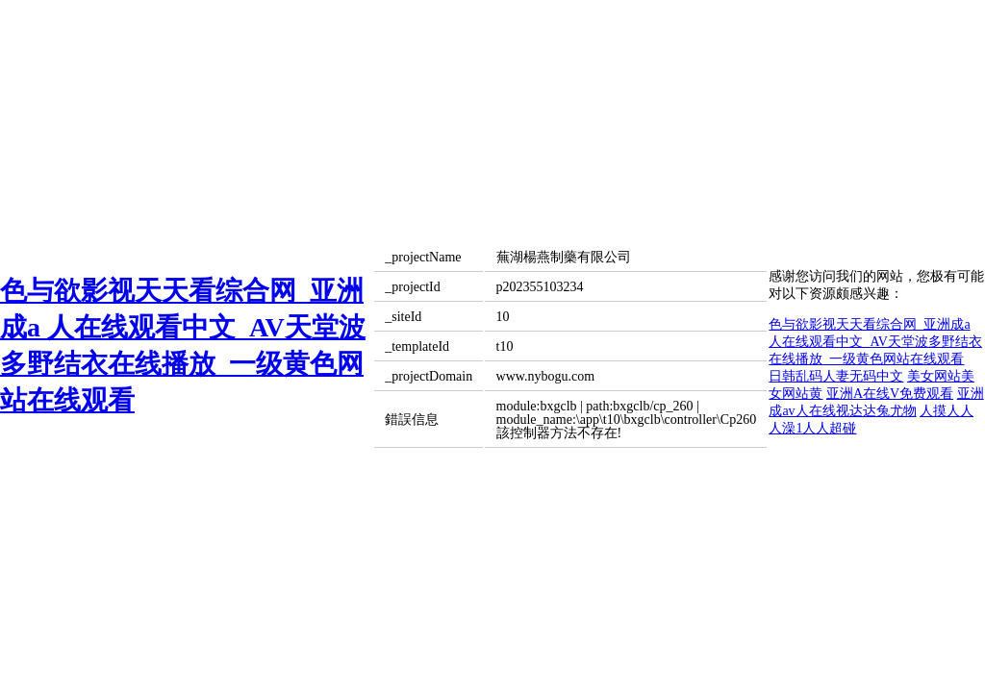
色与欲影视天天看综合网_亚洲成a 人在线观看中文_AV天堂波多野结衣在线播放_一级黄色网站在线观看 (875, 341)
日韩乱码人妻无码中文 (836, 376)
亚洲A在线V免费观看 (889, 393)
